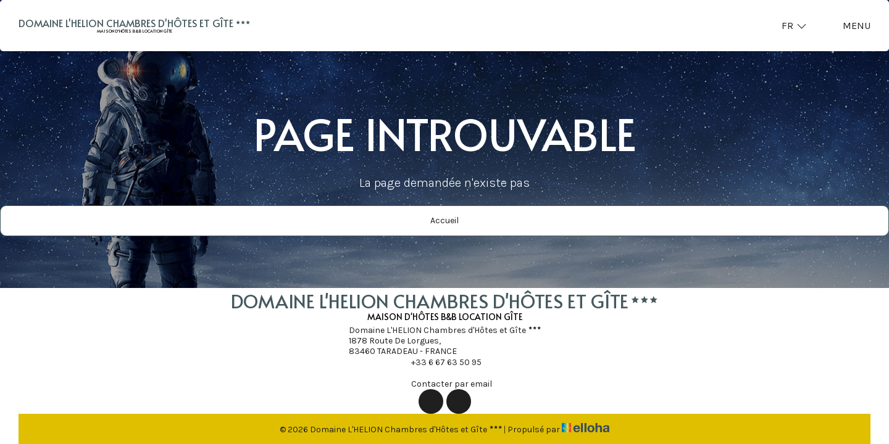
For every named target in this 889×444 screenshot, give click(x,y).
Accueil (444, 220)
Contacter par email (444, 383)
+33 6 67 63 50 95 (439, 362)
